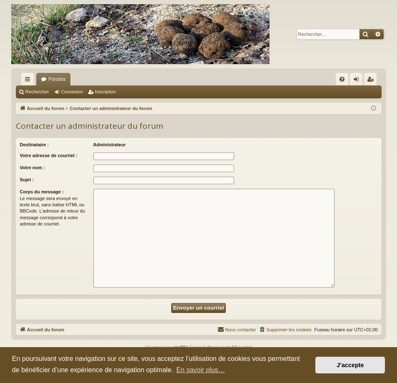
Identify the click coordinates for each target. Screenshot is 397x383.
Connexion (72, 91)
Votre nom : (32, 167)
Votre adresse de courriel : (48, 155)
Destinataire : (34, 144)
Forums (57, 79)
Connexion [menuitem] (357, 80)
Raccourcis (29, 80)
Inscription (105, 91)
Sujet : (27, 179)
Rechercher (37, 91)
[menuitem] (342, 79)
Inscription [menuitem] (371, 80)
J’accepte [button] (350, 365)
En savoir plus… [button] (200, 369)
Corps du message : (42, 191)
